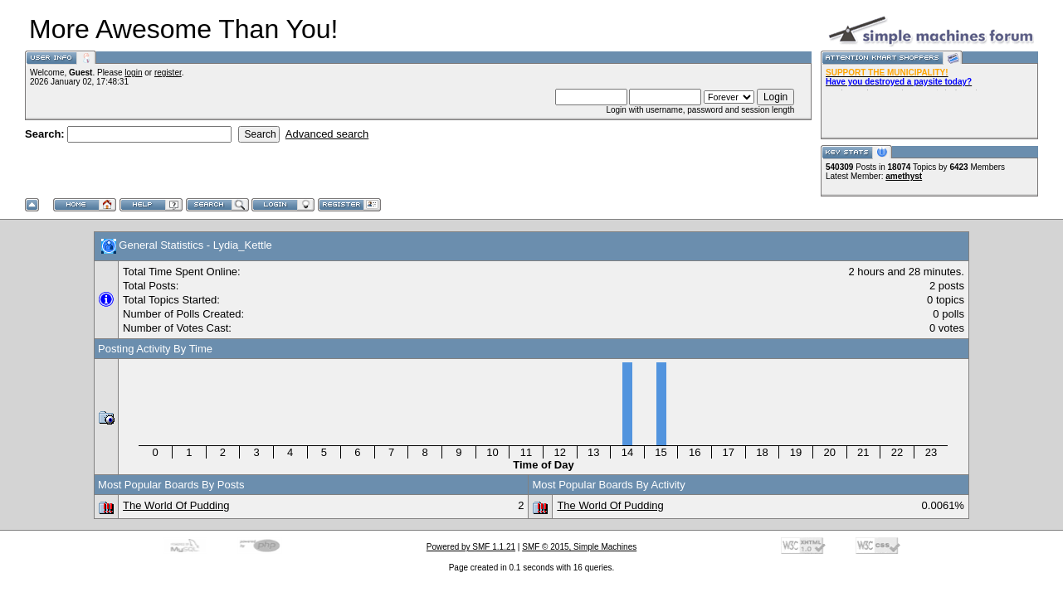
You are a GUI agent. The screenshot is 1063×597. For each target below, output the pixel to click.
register (168, 72)
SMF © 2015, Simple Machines (579, 546)
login (133, 72)
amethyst (903, 176)
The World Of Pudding (176, 505)
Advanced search (326, 134)
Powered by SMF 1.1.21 (471, 546)
